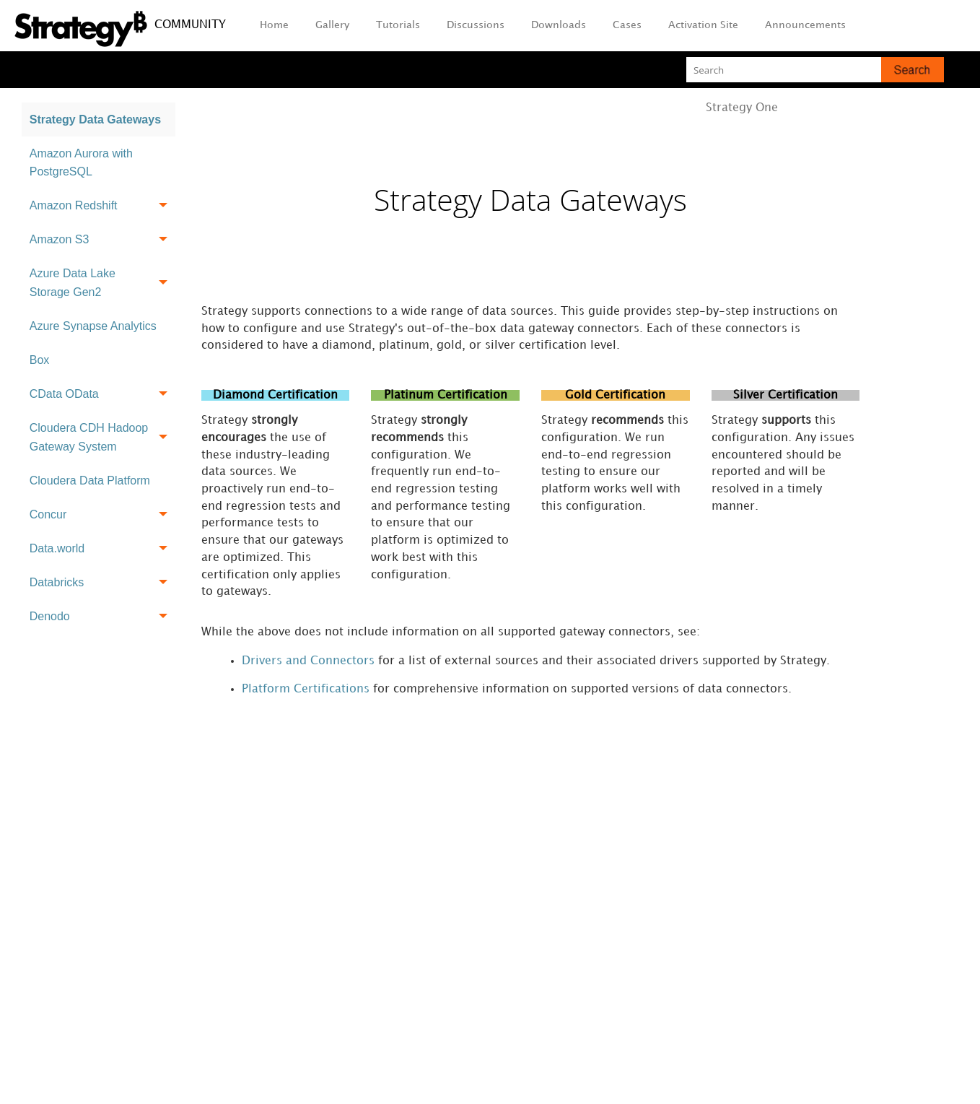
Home (274, 25)
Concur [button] (102, 514)
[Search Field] (815, 69)
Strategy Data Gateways (95, 119)
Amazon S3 (102, 240)
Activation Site (703, 25)
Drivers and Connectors (308, 664)
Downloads (558, 25)
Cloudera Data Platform (90, 480)
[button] (912, 69)
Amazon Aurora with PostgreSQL (81, 162)
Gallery (332, 25)
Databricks (102, 582)
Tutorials (398, 25)
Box (40, 360)
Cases (627, 25)
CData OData (102, 394)
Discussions (475, 25)
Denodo (102, 616)
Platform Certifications (305, 692)
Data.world (102, 548)
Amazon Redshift (102, 206)
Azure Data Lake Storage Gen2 (102, 283)
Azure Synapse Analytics (93, 326)
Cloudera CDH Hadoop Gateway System (102, 437)
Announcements (805, 25)
